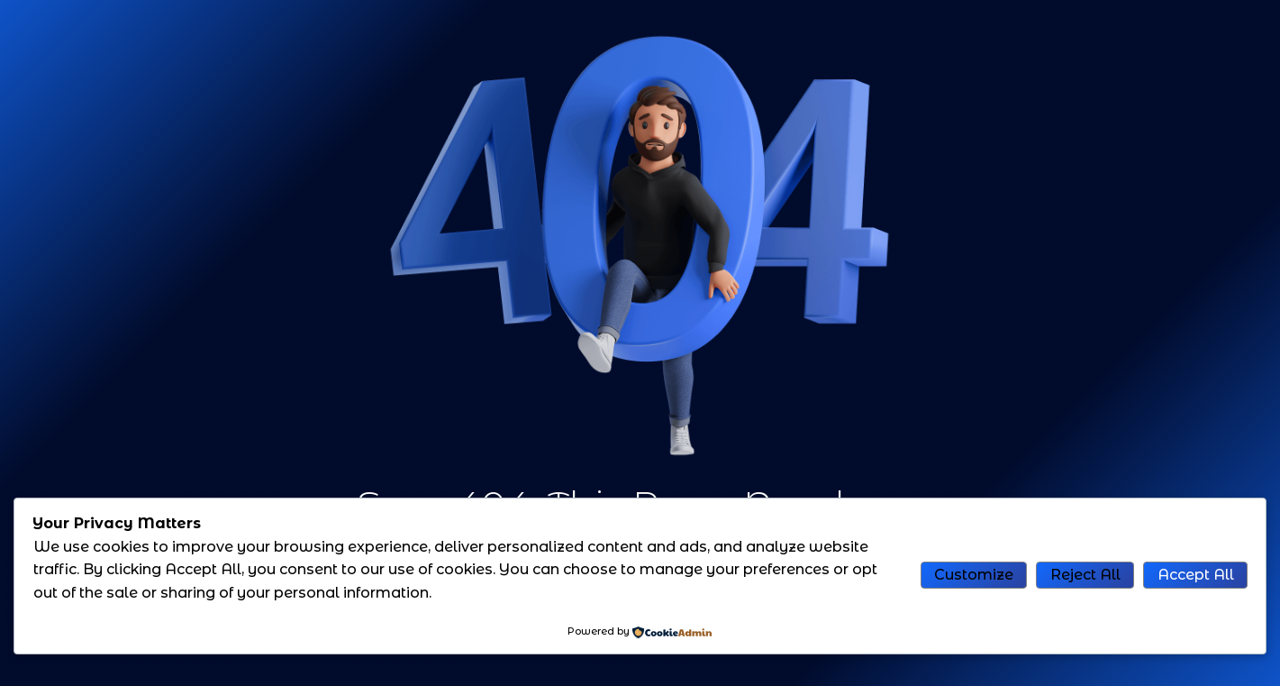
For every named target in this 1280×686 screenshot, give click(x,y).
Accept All (1195, 574)
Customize (973, 574)
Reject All (1085, 574)
